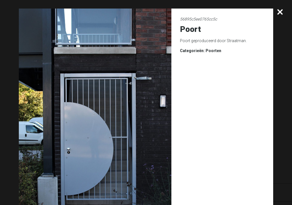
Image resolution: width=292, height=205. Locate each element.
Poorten (213, 50)
